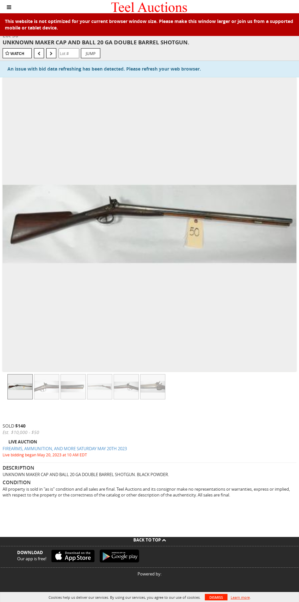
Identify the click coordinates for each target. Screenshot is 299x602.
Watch (17, 53)
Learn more (240, 597)
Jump (90, 53)
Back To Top (149, 540)
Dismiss (216, 597)
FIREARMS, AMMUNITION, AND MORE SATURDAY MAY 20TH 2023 (65, 449)
